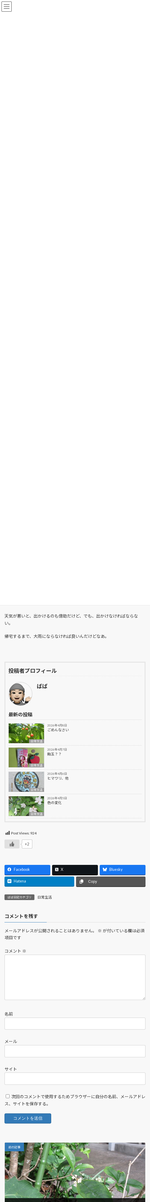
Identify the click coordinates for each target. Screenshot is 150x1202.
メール (10, 1048)
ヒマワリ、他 (58, 778)
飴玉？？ (54, 754)
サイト (10, 1075)
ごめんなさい (58, 730)
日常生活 (37, 741)
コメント (15, 950)
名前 (8, 1021)
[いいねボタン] (11, 844)
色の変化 (54, 802)
